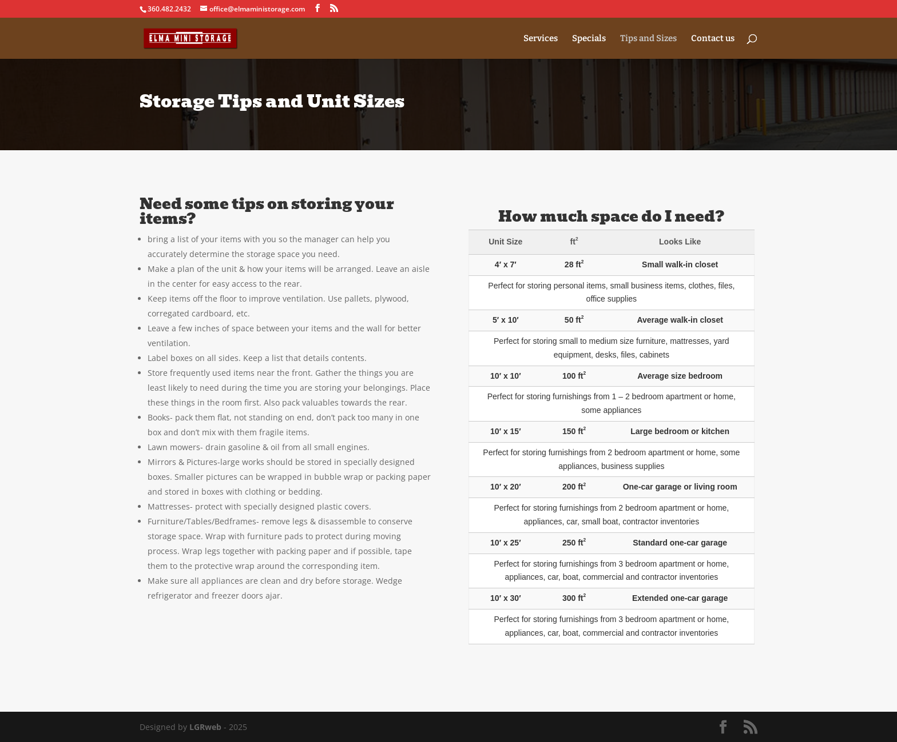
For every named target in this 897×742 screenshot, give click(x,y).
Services (540, 38)
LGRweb (205, 726)
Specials (589, 38)
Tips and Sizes (648, 38)
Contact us (713, 38)
